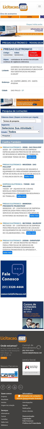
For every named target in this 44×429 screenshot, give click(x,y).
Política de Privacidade (32, 423)
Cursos (3, 416)
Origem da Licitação (7, 405)
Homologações (28, 402)
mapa (4, 358)
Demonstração (28, 416)
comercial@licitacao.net (32, 353)
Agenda (25, 405)
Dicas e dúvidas (28, 411)
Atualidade (4, 399)
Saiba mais (31, 157)
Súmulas (25, 399)
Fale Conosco (28, 421)
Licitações (26, 396)
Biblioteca (4, 425)
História (3, 402)
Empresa (4, 396)
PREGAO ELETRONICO (12, 147)
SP (23, 90)
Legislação (27, 419)
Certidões (4, 419)
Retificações (27, 408)
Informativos (5, 413)
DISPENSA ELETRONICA (12, 184)
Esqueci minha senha (34, 24)
